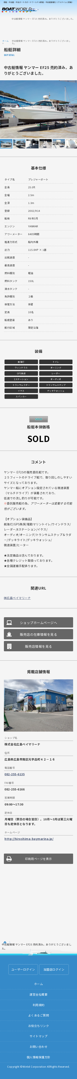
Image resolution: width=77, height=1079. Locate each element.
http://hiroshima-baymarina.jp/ (29, 839)
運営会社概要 (38, 994)
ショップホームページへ (38, 622)
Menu (71, 10)
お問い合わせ (38, 1047)
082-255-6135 (15, 774)
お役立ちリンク (38, 1026)
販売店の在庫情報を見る (38, 634)
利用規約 (39, 1005)
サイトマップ (38, 1036)
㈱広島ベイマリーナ (17, 598)
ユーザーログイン (23, 969)
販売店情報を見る (38, 646)
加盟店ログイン (54, 969)
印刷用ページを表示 (38, 859)
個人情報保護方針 (39, 1057)
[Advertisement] (38, 29)
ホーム (5, 40)
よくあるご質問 (38, 1015)
